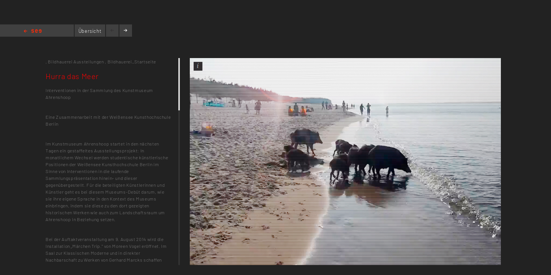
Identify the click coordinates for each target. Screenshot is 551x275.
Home (33, 31)
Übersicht (90, 31)
